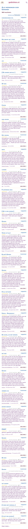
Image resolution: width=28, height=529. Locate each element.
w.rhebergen (5, 68)
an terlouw (4, 146)
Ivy (2, 101)
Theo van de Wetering (7, 367)
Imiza (3, 434)
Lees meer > (23, 35)
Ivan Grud (4, 207)
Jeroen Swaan (5, 166)
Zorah (3, 480)
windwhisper (5, 309)
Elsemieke (4, 266)
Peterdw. (4, 350)
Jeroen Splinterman (6, 453)
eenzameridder (5, 403)
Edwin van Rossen (6, 114)
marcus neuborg (6, 465)
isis (2, 186)
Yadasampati (5, 501)
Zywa (3, 57)
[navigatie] (2, 2)
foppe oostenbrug (6, 424)
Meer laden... (6, 526)
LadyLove (4, 331)
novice (3, 387)
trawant (4, 288)
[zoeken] (26, 2)
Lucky (3, 229)
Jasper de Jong (5, 131)
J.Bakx (3, 35)
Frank (3, 251)
